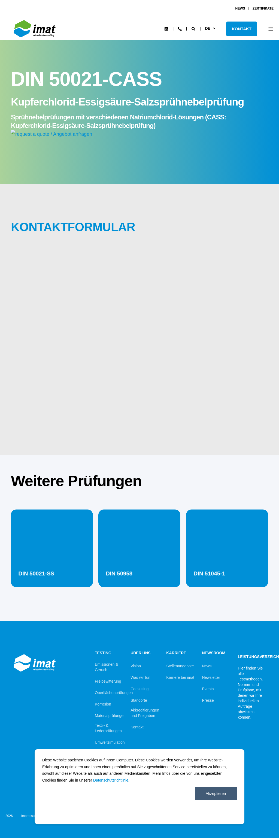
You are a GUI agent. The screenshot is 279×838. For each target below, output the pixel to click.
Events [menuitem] (208, 689)
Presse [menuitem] (208, 700)
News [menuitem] (206, 666)
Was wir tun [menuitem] (140, 677)
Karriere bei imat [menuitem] (180, 677)
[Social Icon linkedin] (166, 29)
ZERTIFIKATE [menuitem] (263, 8)
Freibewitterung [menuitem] (108, 681)
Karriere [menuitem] (176, 653)
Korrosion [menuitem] (103, 704)
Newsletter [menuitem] (211, 677)
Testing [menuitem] (103, 653)
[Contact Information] (180, 28)
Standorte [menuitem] (139, 700)
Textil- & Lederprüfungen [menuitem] (108, 728)
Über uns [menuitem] (140, 653)
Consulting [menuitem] (139, 689)
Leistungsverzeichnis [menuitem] (252, 655)
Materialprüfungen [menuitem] (110, 715)
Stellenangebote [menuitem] (180, 666)
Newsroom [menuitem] (213, 653)
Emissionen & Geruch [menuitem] (106, 667)
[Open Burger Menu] (270, 29)
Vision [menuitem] (136, 666)
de (207, 28)
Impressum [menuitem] (29, 816)
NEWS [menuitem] (240, 8)
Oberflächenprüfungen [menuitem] (114, 693)
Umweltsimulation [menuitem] (110, 742)
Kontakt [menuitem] (137, 727)
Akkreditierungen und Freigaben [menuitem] (145, 713)
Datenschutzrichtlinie (110, 780)
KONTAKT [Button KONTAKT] (241, 28)
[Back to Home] (35, 37)
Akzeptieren (216, 793)
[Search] (194, 28)
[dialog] (139, 786)
